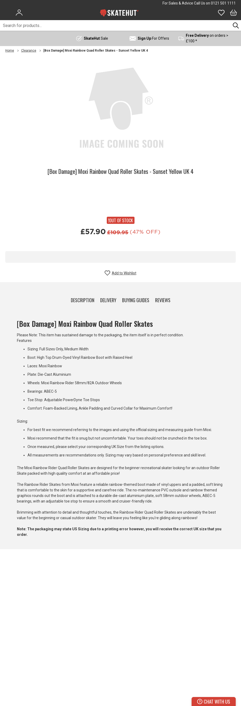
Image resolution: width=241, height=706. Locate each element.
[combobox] (115, 25)
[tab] (82, 299)
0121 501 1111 (223, 3)
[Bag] (233, 12)
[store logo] (119, 13)
